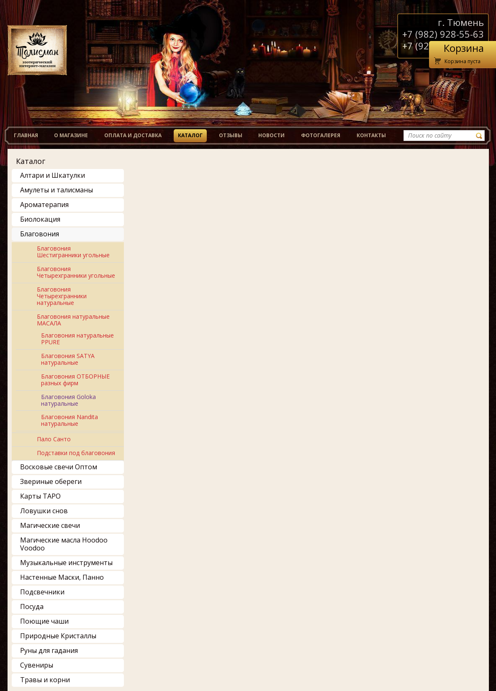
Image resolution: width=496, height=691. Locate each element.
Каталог (190, 135)
